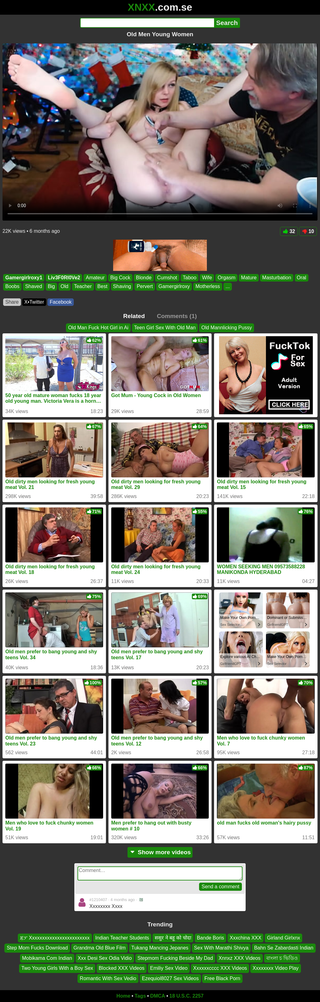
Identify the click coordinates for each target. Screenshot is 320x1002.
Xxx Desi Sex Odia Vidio (105, 958)
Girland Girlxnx (283, 937)
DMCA (157, 996)
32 (289, 231)
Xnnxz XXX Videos (240, 958)
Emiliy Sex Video (169, 968)
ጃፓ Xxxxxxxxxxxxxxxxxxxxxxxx (55, 937)
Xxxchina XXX (245, 937)
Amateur (95, 277)
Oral (301, 277)
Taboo (190, 277)
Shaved (33, 286)
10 (308, 231)
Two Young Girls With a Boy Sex (57, 968)
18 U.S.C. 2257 (186, 996)
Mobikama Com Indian (47, 958)
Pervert (145, 286)
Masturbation (276, 277)
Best (103, 286)
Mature (249, 277)
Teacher (83, 286)
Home (123, 996)
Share (12, 302)
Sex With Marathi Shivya (221, 948)
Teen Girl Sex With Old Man (165, 327)
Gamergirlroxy (174, 286)
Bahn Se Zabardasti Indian (283, 948)
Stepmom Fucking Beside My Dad (175, 958)
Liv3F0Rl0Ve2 (64, 277)
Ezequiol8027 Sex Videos (170, 978)
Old (64, 286)
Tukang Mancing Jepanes (159, 948)
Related (134, 316)
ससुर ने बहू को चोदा (173, 937)
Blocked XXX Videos (121, 968)
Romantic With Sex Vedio (108, 978)
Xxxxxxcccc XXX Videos (220, 968)
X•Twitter (34, 302)
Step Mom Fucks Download (37, 948)
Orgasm (226, 277)
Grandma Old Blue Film (99, 948)
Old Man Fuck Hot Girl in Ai (98, 327)
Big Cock (120, 277)
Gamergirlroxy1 (23, 277)
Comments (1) (177, 316)
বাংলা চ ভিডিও (282, 958)
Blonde (144, 277)
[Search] (147, 23)
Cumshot (167, 277)
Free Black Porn (222, 978)
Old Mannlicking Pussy (226, 327)
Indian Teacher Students (122, 937)
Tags (140, 996)
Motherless (207, 286)
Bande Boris (210, 937)
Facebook (61, 302)
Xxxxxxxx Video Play (275, 968)
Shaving (122, 286)
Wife (207, 277)
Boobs (12, 286)
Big (51, 286)
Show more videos (160, 852)
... (228, 286)
